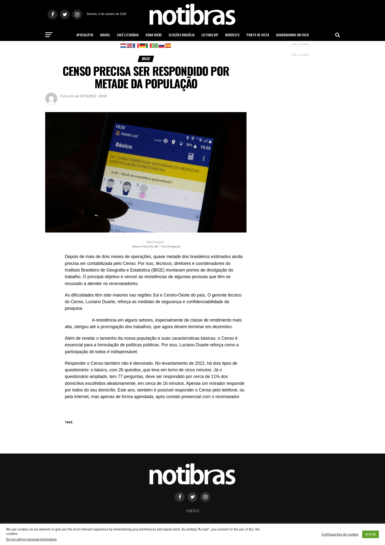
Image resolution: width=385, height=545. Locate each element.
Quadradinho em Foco (292, 34)
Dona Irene (154, 34)
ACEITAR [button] (370, 534)
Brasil (105, 34)
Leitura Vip (209, 34)
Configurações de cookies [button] (339, 534)
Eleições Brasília (181, 34)
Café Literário (128, 34)
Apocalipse (84, 34)
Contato (192, 510)
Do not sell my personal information (31, 539)
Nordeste (232, 34)
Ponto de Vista (258, 34)
